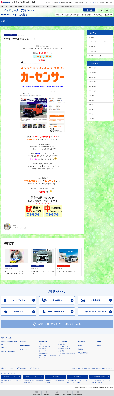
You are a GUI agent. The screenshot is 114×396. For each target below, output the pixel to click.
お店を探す (55, 2)
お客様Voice (4, 347)
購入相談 (80, 345)
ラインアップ (88, 2)
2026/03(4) (92, 81)
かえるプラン (61, 344)
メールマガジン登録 (54, 376)
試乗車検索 (80, 349)
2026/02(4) (92, 86)
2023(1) (91, 105)
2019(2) (91, 118)
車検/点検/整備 (78, 2)
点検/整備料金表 (43, 353)
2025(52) (92, 95)
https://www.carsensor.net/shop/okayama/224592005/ (42, 87)
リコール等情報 (76, 376)
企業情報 (99, 341)
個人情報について (34, 368)
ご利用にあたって (21, 368)
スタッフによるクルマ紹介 (8, 351)
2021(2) (91, 109)
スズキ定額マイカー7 (63, 346)
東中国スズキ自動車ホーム (8, 338)
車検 (40, 344)
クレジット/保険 (99, 2)
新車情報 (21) (93, 37)
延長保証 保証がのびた (64, 348)
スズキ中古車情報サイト (98, 376)
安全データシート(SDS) (7, 368)
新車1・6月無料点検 (44, 346)
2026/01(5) (92, 91)
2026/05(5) (92, 72)
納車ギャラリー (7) (95, 55)
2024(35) (92, 100)
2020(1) (91, 114)
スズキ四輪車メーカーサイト (10, 376)
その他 (55, 6)
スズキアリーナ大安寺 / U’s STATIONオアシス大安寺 (23, 6)
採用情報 (99, 345)
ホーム (48, 2)
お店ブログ (46, 6)
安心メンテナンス (43, 351)
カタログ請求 (81, 341)
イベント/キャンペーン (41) (97, 42)
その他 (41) (92, 51)
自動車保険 (61, 351)
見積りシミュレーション (32, 376)
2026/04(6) (92, 77)
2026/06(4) (92, 68)
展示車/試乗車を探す (66, 2)
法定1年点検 (42, 348)
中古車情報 (109, 2)
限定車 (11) (92, 46)
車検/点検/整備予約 (83, 353)
